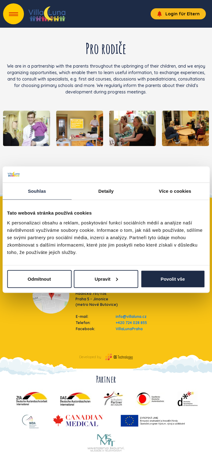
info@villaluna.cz (131, 316)
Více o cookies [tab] (175, 191)
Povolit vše (172, 278)
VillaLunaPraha (129, 328)
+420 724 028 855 (131, 322)
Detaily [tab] (106, 191)
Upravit (106, 278)
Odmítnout (39, 278)
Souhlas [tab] (37, 191)
